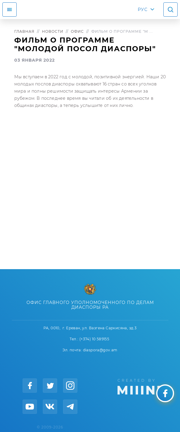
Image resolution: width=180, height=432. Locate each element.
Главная (24, 31)
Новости (52, 31)
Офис (77, 31)
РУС (143, 9)
